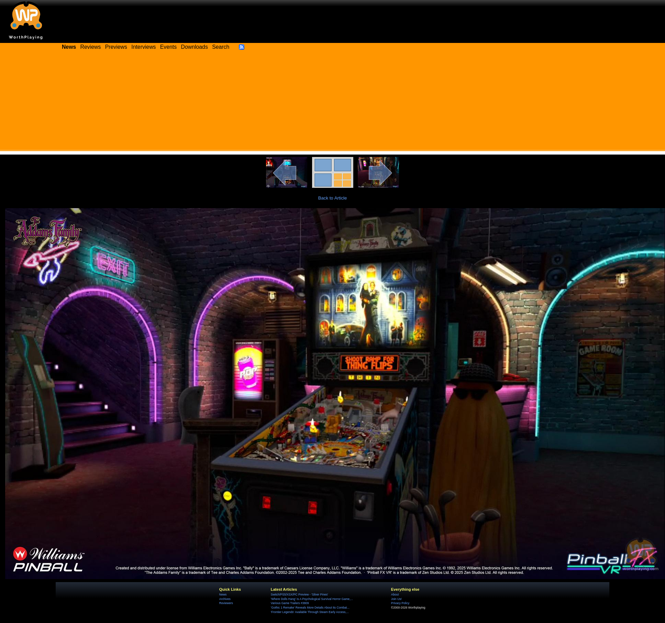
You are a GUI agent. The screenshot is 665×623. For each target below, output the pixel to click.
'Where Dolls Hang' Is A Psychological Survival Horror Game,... (312, 599)
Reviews (90, 47)
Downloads (194, 47)
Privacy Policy (400, 603)
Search (220, 47)
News (222, 594)
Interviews (143, 47)
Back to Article (332, 198)
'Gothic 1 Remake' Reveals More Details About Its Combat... (310, 607)
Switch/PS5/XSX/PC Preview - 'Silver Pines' (299, 594)
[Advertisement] (332, 103)
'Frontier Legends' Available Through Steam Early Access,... (310, 612)
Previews (116, 47)
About (395, 594)
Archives (225, 599)
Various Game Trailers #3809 (290, 603)
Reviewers (226, 603)
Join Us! (396, 599)
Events (168, 47)
